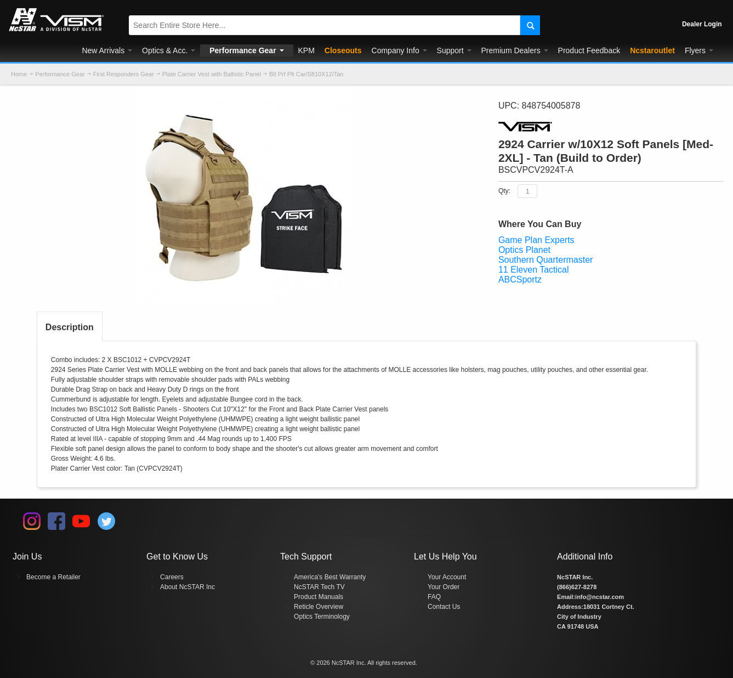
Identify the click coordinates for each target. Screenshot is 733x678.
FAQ (434, 597)
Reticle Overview (318, 607)
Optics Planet (524, 250)
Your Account (447, 577)
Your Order (443, 587)
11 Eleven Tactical (533, 269)
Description (70, 327)
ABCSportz (520, 279)
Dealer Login (702, 24)
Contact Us (444, 607)
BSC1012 (127, 360)
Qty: (504, 191)
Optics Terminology (322, 616)
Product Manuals (318, 597)
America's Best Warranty (330, 577)
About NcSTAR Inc (187, 587)
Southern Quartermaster (545, 259)
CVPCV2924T (169, 360)
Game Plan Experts (536, 240)
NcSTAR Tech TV (319, 587)
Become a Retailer (53, 577)
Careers (172, 577)
